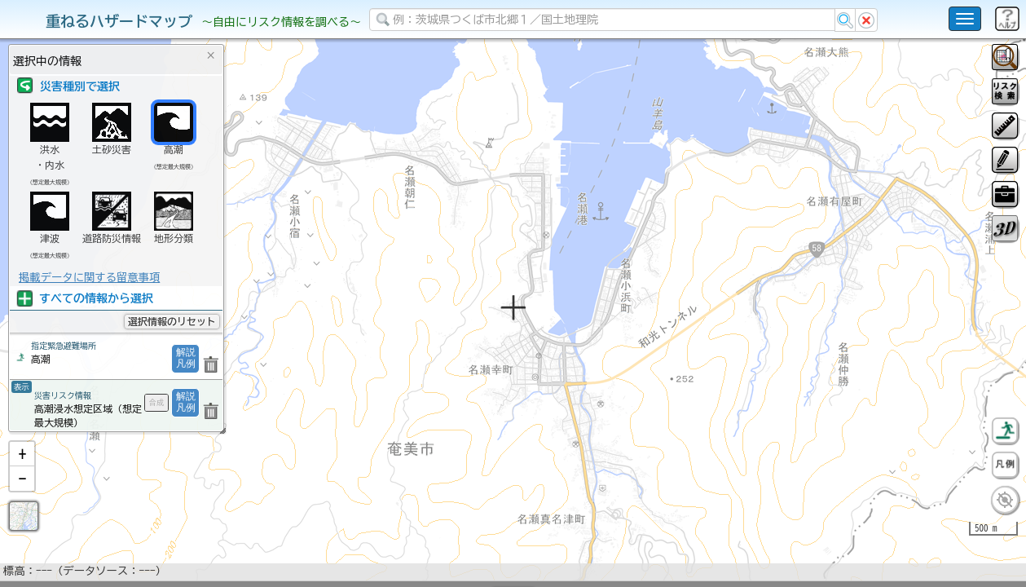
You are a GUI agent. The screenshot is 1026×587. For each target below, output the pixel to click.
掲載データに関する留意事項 (89, 277)
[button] (22, 496)
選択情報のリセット (172, 321)
